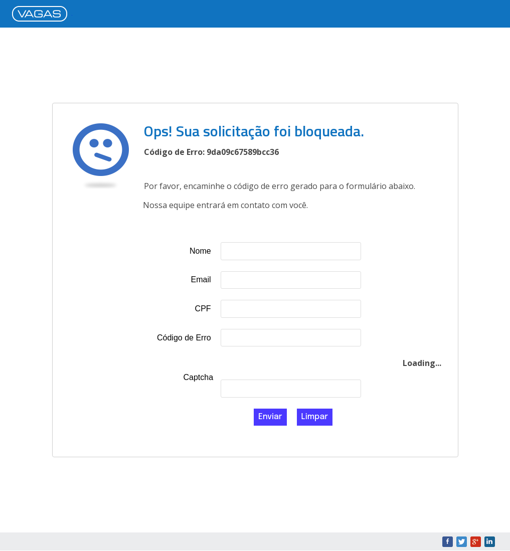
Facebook (447, 541)
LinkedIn (489, 541)
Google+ (475, 541)
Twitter (461, 541)
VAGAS (42, 14)
